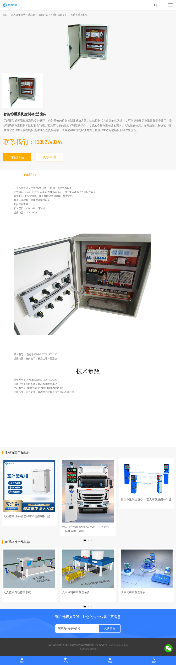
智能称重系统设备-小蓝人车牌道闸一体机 (146, 499)
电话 (154, 660)
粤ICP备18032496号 (89, 649)
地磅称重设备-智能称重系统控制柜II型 (26, 516)
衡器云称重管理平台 (133, 592)
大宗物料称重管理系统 (76, 592)
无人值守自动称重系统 (23, 14)
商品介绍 (30, 174)
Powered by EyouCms (117, 645)
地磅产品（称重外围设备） (52, 14)
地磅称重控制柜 (79, 14)
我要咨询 (49, 157)
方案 (110, 660)
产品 (66, 660)
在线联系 (17, 157)
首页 (5, 14)
